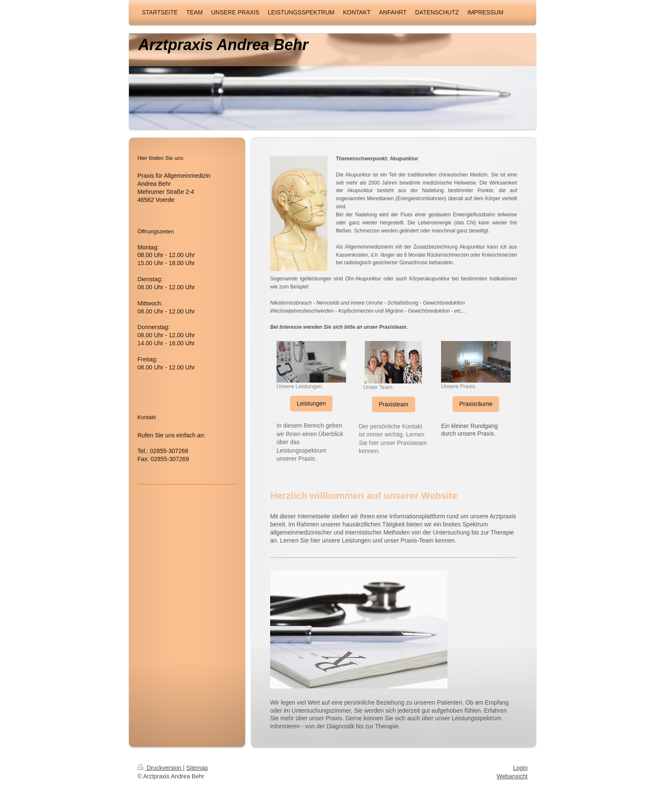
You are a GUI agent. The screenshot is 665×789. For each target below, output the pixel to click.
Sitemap (197, 767)
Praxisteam (393, 404)
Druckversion (160, 767)
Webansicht (512, 776)
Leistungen (311, 403)
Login (520, 767)
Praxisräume (476, 403)
